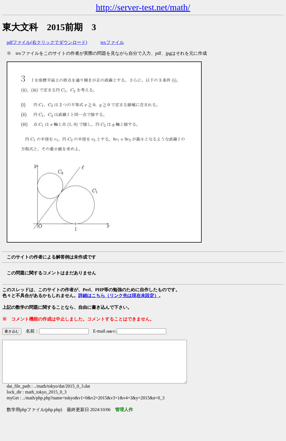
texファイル (112, 42)
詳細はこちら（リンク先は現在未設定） (118, 295)
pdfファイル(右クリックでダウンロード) (47, 42)
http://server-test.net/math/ (143, 7)
